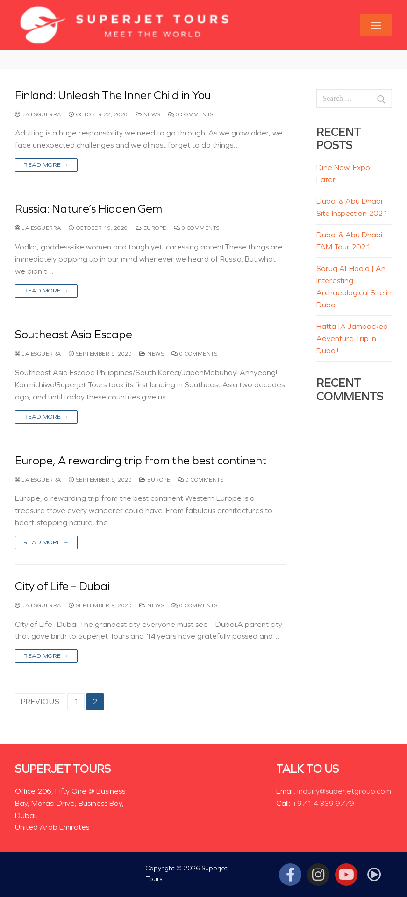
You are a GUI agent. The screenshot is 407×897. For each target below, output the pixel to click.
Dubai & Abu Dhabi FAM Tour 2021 (349, 240)
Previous (40, 701)
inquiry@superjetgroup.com (344, 791)
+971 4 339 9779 (323, 803)
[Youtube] (346, 874)
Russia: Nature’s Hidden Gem (88, 208)
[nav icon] (376, 25)
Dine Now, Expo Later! (343, 173)
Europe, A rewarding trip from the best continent (141, 460)
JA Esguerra (38, 114)
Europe (151, 228)
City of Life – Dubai (62, 586)
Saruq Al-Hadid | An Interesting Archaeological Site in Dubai (354, 286)
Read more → (46, 165)
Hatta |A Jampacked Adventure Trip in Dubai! (352, 338)
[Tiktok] (374, 874)
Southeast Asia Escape (73, 334)
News (148, 114)
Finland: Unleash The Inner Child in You (113, 95)
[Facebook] (290, 874)
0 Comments (191, 114)
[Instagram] (318, 874)
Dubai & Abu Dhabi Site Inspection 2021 (351, 207)
